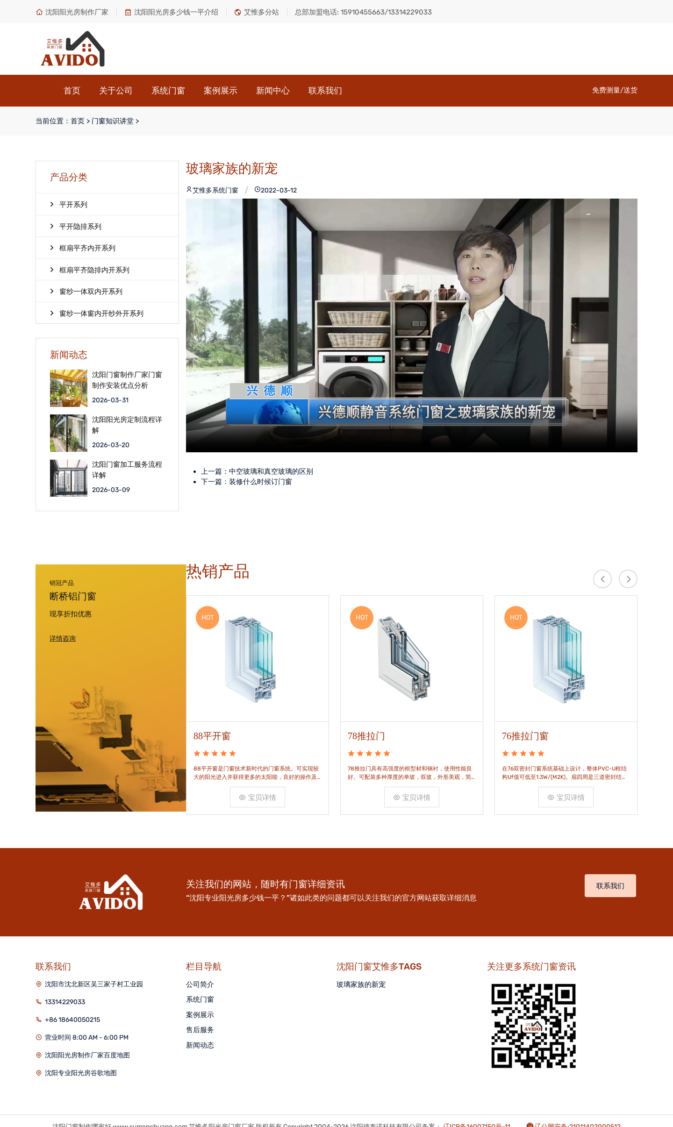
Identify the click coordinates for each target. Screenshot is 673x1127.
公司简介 (200, 963)
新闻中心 (273, 90)
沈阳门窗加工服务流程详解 (127, 469)
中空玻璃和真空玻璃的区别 (271, 471)
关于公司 (116, 90)
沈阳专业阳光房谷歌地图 (81, 1052)
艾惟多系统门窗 (212, 190)
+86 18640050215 (72, 998)
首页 (72, 90)
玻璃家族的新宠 (361, 963)
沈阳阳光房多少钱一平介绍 (171, 12)
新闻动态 (200, 1024)
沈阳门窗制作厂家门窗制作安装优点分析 (127, 380)
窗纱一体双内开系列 (86, 291)
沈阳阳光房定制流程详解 (127, 424)
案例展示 (220, 90)
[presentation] (602, 579)
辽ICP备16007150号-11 (476, 1105)
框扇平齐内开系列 (82, 247)
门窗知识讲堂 (113, 121)
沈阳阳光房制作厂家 (72, 12)
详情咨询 (63, 638)
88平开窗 (212, 711)
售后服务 (200, 1009)
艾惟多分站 (256, 12)
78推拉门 (366, 711)
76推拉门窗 (525, 711)
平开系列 (68, 204)
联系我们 (325, 90)
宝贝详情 (257, 773)
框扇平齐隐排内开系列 (89, 269)
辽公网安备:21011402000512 (578, 1105)
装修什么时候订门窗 (260, 482)
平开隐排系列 (75, 226)
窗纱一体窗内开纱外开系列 (96, 313)
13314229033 (65, 980)
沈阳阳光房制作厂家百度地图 (87, 1034)
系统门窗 (168, 90)
